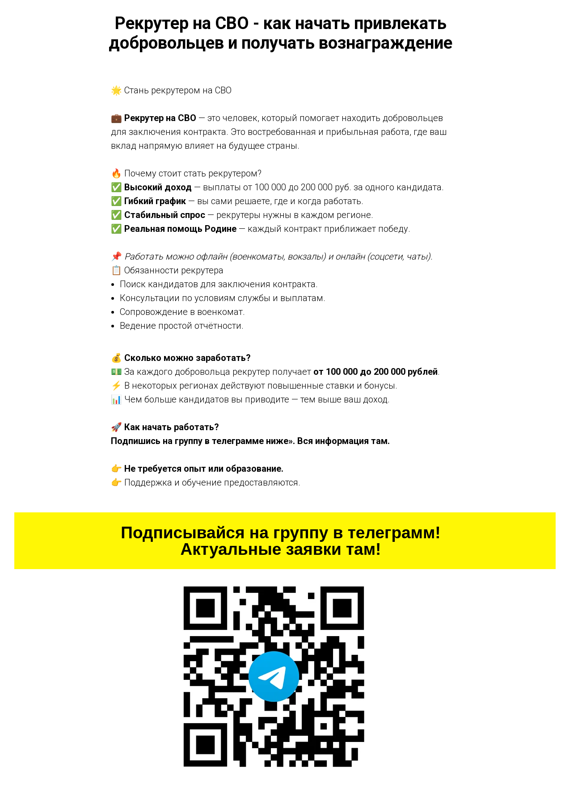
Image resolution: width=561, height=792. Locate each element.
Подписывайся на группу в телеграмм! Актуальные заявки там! (280, 541)
